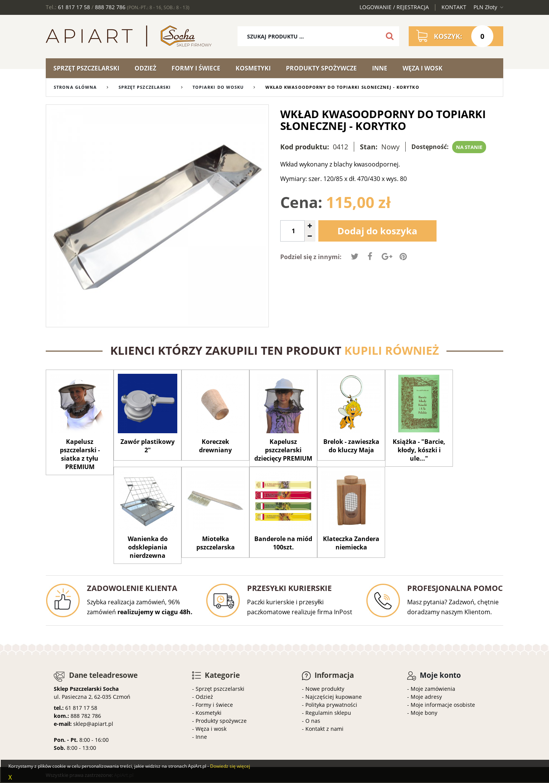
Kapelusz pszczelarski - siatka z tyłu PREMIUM (80, 454)
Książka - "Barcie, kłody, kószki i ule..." (419, 450)
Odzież (145, 68)
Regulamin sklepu (328, 712)
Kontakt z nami (324, 728)
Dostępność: (430, 147)
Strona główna (75, 87)
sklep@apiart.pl (93, 723)
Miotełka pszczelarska (215, 543)
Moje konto (440, 675)
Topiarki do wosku (218, 87)
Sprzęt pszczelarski (86, 68)
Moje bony (424, 712)
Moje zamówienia (433, 688)
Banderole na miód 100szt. (283, 543)
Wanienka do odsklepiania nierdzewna (148, 547)
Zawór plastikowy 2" (147, 445)
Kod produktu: (304, 146)
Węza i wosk (423, 68)
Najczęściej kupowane (333, 696)
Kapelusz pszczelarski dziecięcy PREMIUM (283, 450)
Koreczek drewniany (215, 445)
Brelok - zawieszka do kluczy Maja (351, 445)
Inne (379, 68)
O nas (312, 720)
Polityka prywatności (331, 704)
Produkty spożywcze (321, 68)
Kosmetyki (253, 68)
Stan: (368, 146)
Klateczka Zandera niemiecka (351, 543)
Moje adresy (426, 696)
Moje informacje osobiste (443, 704)
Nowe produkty (324, 688)
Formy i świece (196, 68)
